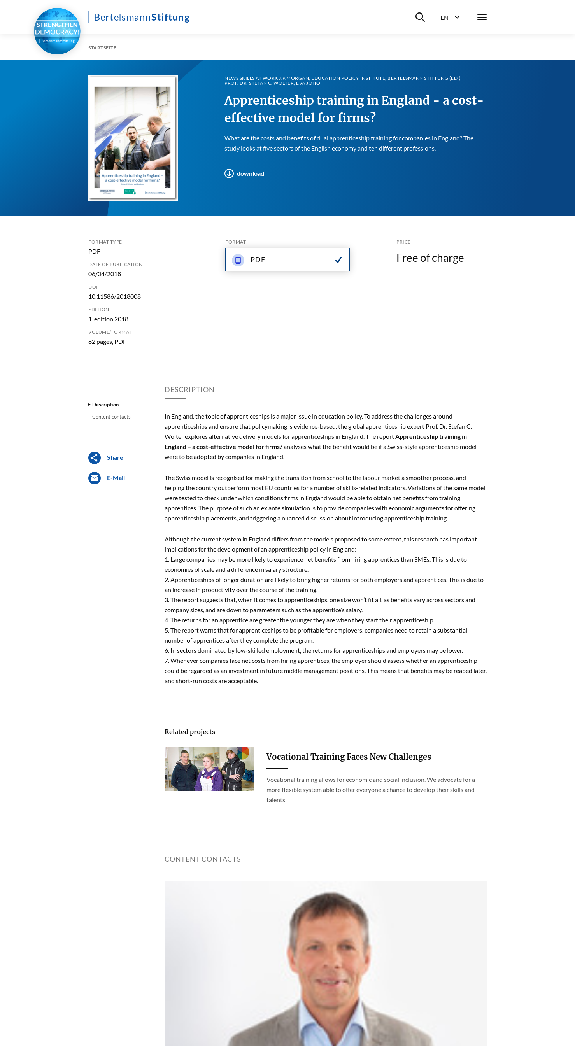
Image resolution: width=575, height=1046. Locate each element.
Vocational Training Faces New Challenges (348, 757)
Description (105, 404)
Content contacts (111, 416)
